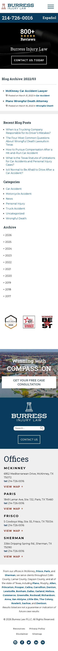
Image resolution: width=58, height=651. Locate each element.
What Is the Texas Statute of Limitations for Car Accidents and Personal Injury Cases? (30, 161)
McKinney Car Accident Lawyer (26, 91)
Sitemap (37, 634)
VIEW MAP (14, 486)
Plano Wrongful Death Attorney (27, 101)
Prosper (19, 587)
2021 (7, 269)
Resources (19, 628)
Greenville (23, 595)
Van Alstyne (19, 599)
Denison (41, 603)
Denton (51, 587)
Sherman (10, 575)
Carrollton (39, 587)
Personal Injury (15, 203)
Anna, (8, 599)
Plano (35, 583)
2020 (7, 275)
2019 (7, 282)
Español (49, 17)
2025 (7, 241)
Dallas (30, 591)
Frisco (39, 571)
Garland (39, 591)
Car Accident (42, 95)
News (9, 198)
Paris (47, 571)
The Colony (46, 599)
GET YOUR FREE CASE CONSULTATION (29, 382)
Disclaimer (22, 634)
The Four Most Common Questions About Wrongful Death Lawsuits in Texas (27, 141)
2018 (7, 289)
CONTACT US (29, 439)
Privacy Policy (37, 628)
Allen (53, 583)
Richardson (48, 595)
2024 (7, 248)
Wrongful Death (44, 105)
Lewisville (9, 591)
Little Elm (32, 599)
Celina (28, 587)
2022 (7, 262)
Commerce (9, 595)
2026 (7, 235)
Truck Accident (15, 208)
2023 (7, 255)
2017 (7, 296)
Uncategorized (15, 213)
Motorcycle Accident (19, 193)
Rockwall (35, 595)
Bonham (21, 591)
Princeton (8, 587)
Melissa (49, 591)
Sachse (26, 603)
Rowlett (16, 603)
